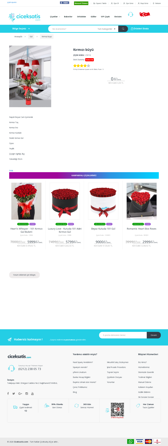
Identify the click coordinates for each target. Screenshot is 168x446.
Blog (75, 392)
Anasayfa (18, 36)
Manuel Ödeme (81, 3)
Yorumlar (111, 382)
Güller (93, 16)
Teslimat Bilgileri (145, 377)
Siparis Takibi (99, 3)
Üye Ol (115, 3)
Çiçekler (54, 16)
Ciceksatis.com (21, 441)
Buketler (68, 16)
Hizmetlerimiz (143, 367)
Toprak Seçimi (113, 372)
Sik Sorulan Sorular (146, 397)
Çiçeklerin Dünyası (114, 377)
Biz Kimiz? (142, 362)
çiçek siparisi (11, 2)
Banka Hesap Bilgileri (81, 377)
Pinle (11, 170)
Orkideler (81, 16)
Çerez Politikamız (80, 387)
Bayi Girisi (143, 3)
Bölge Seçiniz (19, 28)
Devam (154, 335)
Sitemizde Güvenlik (146, 372)
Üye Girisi (128, 3)
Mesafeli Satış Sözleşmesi (117, 362)
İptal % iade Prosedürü (116, 367)
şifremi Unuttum (79, 372)
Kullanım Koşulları (145, 387)
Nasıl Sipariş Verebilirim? (83, 362)
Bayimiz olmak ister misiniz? (84, 382)
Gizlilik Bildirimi (144, 392)
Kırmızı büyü (47, 36)
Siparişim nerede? (80, 367)
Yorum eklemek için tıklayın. (24, 275)
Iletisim (157, 3)
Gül (31, 36)
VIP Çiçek (105, 16)
